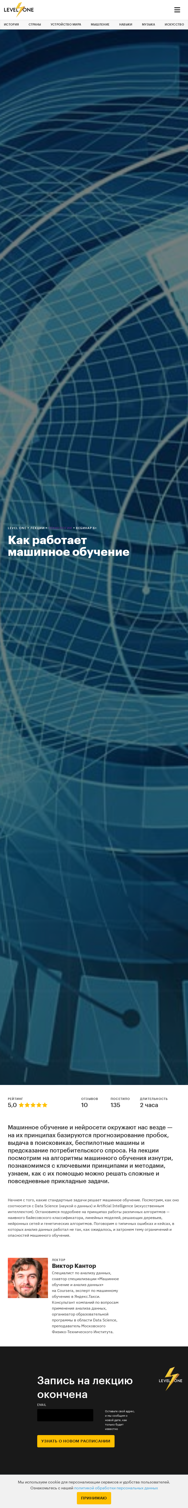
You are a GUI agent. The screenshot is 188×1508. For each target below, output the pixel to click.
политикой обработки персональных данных (116, 1488)
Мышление (100, 24)
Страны (35, 24)
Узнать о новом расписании (75, 1441)
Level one (17, 528)
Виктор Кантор (74, 1266)
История (11, 24)
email (42, 1404)
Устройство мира (66, 24)
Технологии (60, 528)
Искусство (174, 24)
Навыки (125, 24)
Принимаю (94, 1498)
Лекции (38, 528)
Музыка (148, 24)
